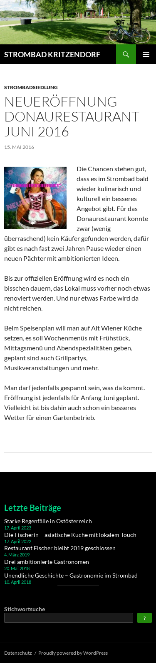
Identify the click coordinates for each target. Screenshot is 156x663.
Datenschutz (18, 653)
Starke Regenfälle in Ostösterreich (48, 521)
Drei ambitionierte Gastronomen (46, 561)
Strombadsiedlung (31, 87)
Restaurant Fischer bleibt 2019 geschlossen (60, 547)
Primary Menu (146, 54)
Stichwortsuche (24, 608)
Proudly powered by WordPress (73, 653)
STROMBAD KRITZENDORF (52, 54)
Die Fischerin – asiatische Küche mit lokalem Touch (70, 534)
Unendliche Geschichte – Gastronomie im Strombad (71, 575)
